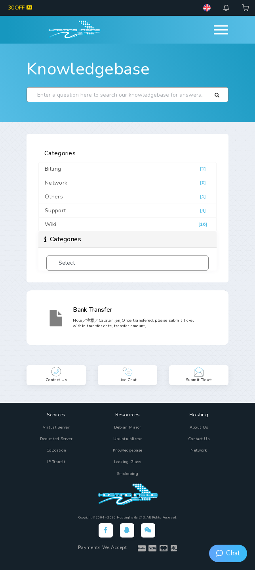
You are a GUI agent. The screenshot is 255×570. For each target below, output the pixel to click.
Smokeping (127, 474)
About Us (199, 427)
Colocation (56, 450)
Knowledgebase (88, 69)
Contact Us (198, 439)
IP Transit (56, 462)
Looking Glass (127, 462)
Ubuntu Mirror (127, 439)
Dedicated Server (56, 439)
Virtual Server (56, 427)
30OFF (20, 7)
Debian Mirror (127, 427)
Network (198, 450)
